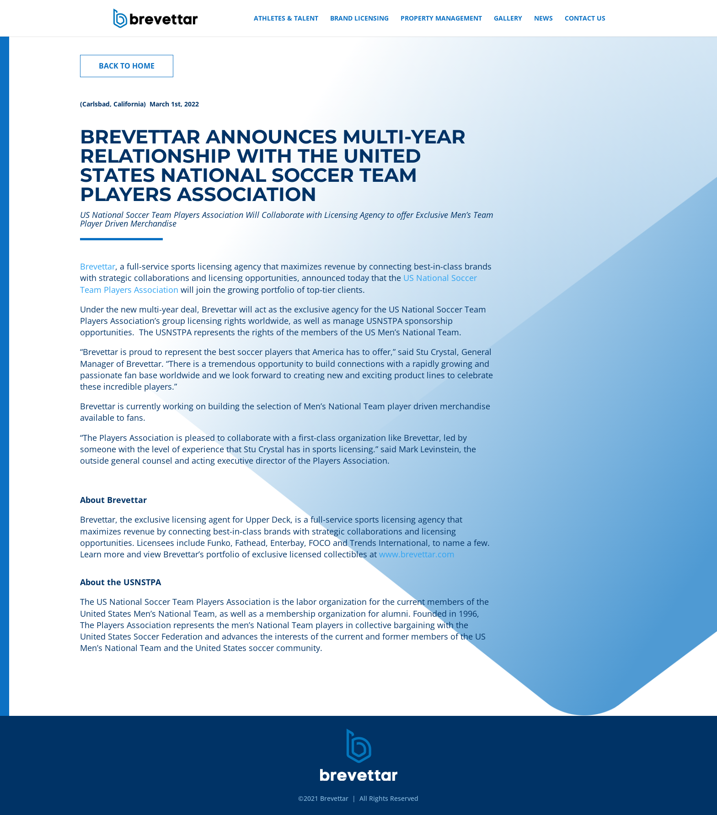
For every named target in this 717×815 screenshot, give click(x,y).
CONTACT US (585, 18)
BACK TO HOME (127, 66)
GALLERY (508, 18)
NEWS (543, 18)
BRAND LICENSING (359, 18)
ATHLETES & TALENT (286, 18)
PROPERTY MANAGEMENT (441, 18)
